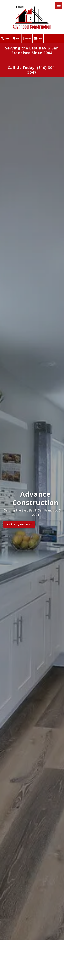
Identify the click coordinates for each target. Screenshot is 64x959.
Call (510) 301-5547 (19, 524)
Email (38, 38)
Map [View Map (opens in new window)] (16, 38)
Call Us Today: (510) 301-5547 (32, 69)
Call (5, 38)
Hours (27, 38)
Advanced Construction (32, 27)
